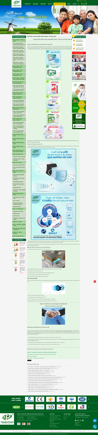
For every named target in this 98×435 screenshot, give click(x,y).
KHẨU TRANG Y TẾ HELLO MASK (18, 40)
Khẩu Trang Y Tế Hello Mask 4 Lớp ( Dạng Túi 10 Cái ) (18, 59)
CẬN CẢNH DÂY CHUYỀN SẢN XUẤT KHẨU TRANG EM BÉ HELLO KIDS (42, 378)
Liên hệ (74, 3)
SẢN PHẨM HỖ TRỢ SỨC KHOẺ (18, 171)
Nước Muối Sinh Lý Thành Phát (18, 198)
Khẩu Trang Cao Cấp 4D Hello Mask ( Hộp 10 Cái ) (18, 86)
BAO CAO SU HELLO (17, 162)
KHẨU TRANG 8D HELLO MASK (18, 143)
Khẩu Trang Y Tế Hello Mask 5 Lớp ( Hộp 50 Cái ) (18, 63)
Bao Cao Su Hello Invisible (19, 165)
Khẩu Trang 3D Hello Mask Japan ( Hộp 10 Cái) (19, 112)
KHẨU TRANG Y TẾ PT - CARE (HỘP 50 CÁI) (18, 70)
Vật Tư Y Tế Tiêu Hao (54, 426)
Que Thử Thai (16, 215)
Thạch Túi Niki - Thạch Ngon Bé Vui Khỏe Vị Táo (22, 262)
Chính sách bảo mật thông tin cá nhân (77, 431)
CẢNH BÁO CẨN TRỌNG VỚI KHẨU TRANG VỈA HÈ (38, 385)
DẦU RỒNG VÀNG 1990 (18, 154)
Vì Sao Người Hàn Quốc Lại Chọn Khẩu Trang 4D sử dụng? (40, 380)
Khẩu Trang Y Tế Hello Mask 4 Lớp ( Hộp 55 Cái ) (18, 54)
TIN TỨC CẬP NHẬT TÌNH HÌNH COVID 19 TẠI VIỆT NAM (39, 375)
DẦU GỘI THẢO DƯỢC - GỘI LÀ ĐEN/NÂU (19, 229)
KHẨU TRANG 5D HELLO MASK (18, 139)
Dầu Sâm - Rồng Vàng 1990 (19, 156)
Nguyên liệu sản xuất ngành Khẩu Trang (55, 419)
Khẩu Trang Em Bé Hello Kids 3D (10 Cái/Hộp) (18, 123)
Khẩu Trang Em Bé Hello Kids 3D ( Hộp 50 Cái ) (18, 131)
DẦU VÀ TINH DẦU (53, 417)
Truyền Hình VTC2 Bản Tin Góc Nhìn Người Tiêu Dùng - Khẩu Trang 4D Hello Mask (44, 377)
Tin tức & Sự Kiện (59, 3)
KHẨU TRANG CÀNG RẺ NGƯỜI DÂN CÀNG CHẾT (38, 391)
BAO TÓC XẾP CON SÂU (18, 236)
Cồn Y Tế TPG (16, 200)
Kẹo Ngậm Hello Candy (18, 181)
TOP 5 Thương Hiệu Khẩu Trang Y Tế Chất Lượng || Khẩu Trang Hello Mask (43, 382)
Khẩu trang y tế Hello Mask (55, 415)
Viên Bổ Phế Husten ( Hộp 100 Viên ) (18, 179)
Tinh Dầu (51, 421)
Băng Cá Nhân (16, 213)
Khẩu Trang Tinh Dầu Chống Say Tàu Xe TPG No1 (19, 44)
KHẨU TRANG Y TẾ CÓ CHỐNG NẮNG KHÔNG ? (38, 387)
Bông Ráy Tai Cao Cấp (18, 211)
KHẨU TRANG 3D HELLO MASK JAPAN (18, 108)
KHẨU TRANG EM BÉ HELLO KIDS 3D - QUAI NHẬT (38, 370)
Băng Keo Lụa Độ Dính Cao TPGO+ (19, 218)
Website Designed (63, 433)
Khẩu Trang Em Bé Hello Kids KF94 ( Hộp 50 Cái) (18, 101)
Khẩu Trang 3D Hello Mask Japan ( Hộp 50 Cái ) (19, 115)
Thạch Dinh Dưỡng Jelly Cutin (18, 184)
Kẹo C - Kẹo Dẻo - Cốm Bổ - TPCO (19, 225)
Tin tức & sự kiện (67, 415)
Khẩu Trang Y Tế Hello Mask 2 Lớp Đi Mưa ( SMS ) (19, 47)
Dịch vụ (50, 3)
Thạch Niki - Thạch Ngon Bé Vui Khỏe (19, 190)
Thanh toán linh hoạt (37, 431)
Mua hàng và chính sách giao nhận (55, 431)
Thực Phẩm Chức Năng (54, 423)
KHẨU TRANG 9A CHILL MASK (18, 147)
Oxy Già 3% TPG (16, 206)
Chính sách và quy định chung (19, 431)
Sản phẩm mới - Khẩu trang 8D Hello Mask (36, 373)
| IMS (67, 433)
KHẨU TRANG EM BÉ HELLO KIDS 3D (17, 119)
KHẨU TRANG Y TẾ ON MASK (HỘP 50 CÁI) (18, 74)
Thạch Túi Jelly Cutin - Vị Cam (22, 243)
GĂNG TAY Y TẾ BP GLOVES (17, 233)
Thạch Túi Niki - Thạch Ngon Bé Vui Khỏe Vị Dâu (22, 269)
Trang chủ (27, 3)
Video (68, 3)
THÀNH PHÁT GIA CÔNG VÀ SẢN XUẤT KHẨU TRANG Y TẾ (40, 368)
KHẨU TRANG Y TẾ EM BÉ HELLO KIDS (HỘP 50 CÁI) (18, 78)
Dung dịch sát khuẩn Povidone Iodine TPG (17, 203)
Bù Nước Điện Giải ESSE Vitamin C (18, 175)
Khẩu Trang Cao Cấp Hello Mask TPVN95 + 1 (18, 151)
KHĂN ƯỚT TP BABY (17, 221)
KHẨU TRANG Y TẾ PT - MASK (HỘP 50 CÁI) (18, 67)
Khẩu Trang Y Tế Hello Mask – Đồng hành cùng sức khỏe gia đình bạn (42, 366)
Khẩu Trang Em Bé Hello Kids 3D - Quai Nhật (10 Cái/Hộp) (18, 127)
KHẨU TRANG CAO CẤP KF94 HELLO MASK (18, 82)
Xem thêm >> (22, 245)
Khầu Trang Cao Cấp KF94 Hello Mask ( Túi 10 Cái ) (19, 90)
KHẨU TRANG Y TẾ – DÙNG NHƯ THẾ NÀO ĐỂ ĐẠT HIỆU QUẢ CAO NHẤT (43, 389)
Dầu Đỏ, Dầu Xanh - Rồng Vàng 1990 (18, 159)
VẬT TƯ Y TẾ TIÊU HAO (18, 208)
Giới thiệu (35, 3)
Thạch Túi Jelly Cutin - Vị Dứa (22, 248)
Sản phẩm (43, 3)
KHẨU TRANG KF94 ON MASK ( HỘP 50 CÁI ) (18, 93)
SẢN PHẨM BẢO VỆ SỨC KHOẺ (18, 194)
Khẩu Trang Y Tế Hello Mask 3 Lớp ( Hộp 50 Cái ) (18, 51)
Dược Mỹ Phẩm (53, 425)
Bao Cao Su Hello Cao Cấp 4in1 (19, 168)
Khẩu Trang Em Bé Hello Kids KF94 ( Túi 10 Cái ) (18, 104)
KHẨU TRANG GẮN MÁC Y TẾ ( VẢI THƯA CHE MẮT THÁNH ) (40, 384)
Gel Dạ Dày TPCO (17, 187)
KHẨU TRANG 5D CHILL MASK (18, 135)
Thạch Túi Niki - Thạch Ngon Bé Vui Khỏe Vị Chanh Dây (22, 255)
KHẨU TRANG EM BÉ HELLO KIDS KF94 (17, 97)
